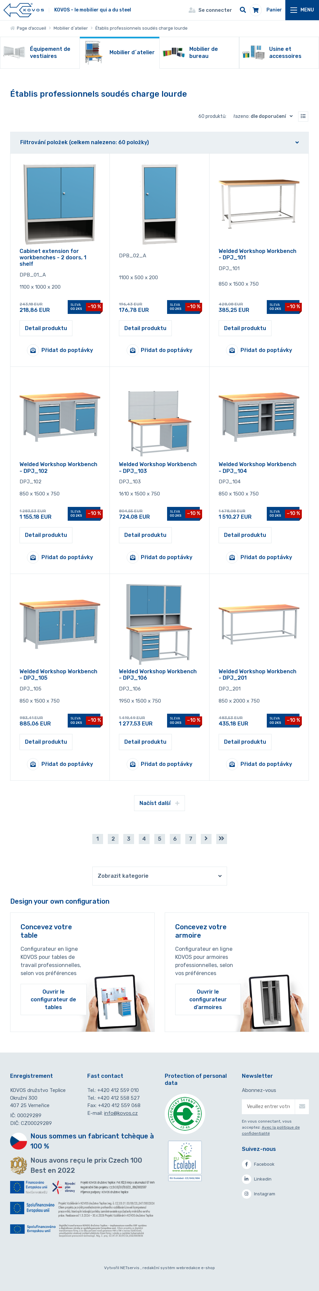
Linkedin (257, 1179)
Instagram (258, 1194)
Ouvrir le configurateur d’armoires (208, 999)
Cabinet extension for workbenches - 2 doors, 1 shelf (53, 257)
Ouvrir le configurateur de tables (53, 999)
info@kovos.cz (121, 1113)
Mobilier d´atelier (71, 28)
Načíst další (159, 803)
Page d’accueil (28, 28)
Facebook (258, 1164)
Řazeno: (264, 116)
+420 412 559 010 (118, 1090)
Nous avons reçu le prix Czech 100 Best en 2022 (86, 1165)
